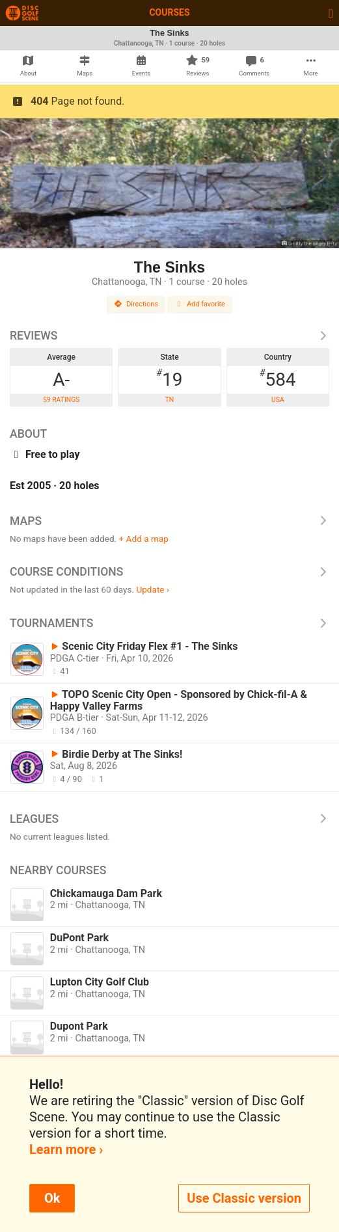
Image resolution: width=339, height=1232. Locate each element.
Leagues (169, 818)
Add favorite (199, 304)
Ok (52, 1198)
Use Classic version (244, 1198)
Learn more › (66, 1149)
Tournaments (169, 623)
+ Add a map (144, 538)
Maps (169, 521)
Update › (152, 589)
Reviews (169, 335)
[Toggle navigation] (331, 13)
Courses (169, 12)
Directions (136, 304)
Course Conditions (169, 571)
